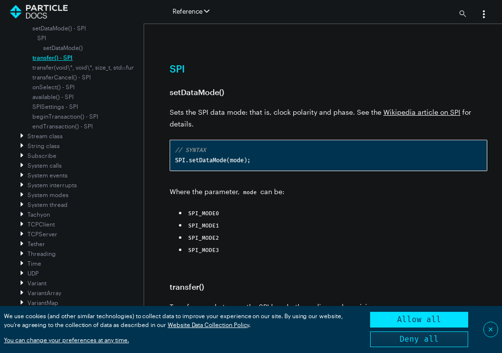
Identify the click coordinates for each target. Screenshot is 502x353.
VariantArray (44, 292)
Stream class (45, 135)
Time (34, 263)
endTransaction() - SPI (62, 126)
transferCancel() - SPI (61, 77)
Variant (37, 282)
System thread (47, 204)
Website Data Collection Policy (209, 324)
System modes (48, 194)
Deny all (419, 339)
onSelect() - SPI (53, 86)
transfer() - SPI (52, 57)
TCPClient (41, 224)
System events (47, 175)
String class (43, 145)
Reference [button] (191, 11)
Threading (41, 253)
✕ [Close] (491, 329)
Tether (36, 243)
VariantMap (42, 302)
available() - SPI (53, 96)
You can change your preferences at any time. (66, 339)
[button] (484, 15)
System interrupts (52, 184)
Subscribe (41, 155)
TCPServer (42, 233)
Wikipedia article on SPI (421, 112)
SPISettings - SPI (55, 106)
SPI (41, 37)
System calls (44, 165)
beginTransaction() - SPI (65, 116)
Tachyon (38, 214)
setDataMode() (63, 47)
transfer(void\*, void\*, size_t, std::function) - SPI (98, 67)
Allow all (419, 319)
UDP (33, 273)
